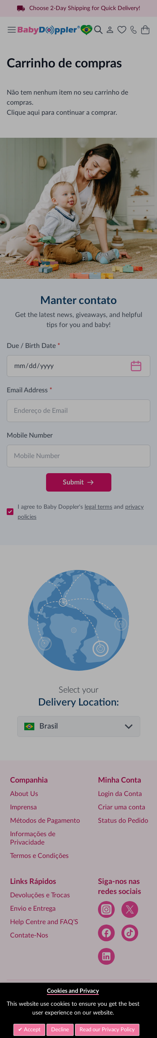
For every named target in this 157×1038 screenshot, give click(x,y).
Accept (32, 1030)
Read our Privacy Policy (107, 1030)
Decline (60, 1030)
